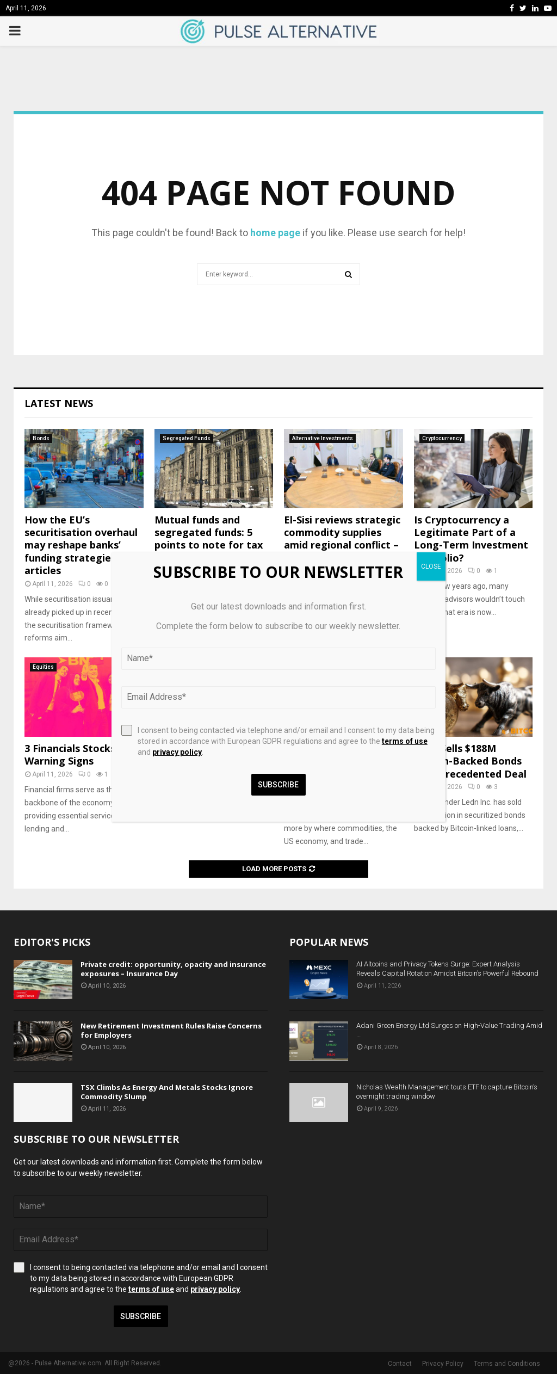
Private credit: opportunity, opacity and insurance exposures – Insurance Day (173, 968)
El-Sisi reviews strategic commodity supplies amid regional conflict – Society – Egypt (342, 538)
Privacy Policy (442, 1363)
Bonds (41, 438)
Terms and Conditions (507, 1363)
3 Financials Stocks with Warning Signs (82, 754)
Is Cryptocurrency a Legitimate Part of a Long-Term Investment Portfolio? (471, 538)
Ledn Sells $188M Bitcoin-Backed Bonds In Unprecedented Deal (470, 761)
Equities (43, 667)
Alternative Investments (322, 438)
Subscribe (140, 1316)
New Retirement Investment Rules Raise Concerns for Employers (171, 1030)
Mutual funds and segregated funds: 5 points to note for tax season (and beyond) (208, 538)
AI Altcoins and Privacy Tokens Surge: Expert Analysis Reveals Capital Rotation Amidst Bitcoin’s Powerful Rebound (447, 968)
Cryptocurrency (442, 438)
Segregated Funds (187, 438)
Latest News (58, 403)
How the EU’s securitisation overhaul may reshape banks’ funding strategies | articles (81, 545)
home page (275, 232)
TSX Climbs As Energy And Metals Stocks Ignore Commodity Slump (167, 1091)
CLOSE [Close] (431, 566)
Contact (400, 1363)
